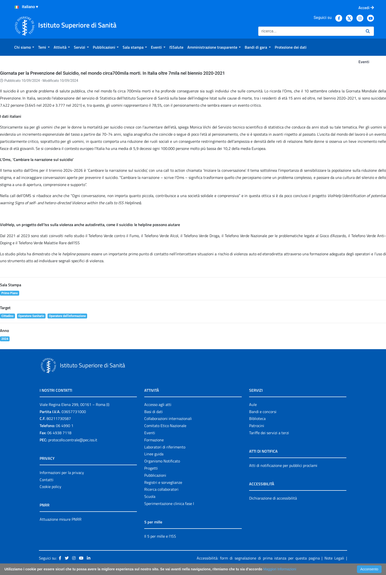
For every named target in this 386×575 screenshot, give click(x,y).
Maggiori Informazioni (279, 569)
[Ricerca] (310, 31)
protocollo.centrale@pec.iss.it (72, 440)
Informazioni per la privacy (62, 472)
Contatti (46, 480)
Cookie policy (50, 486)
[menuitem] (24, 47)
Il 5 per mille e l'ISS (160, 536)
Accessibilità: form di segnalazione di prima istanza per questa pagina (258, 558)
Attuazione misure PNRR (60, 519)
